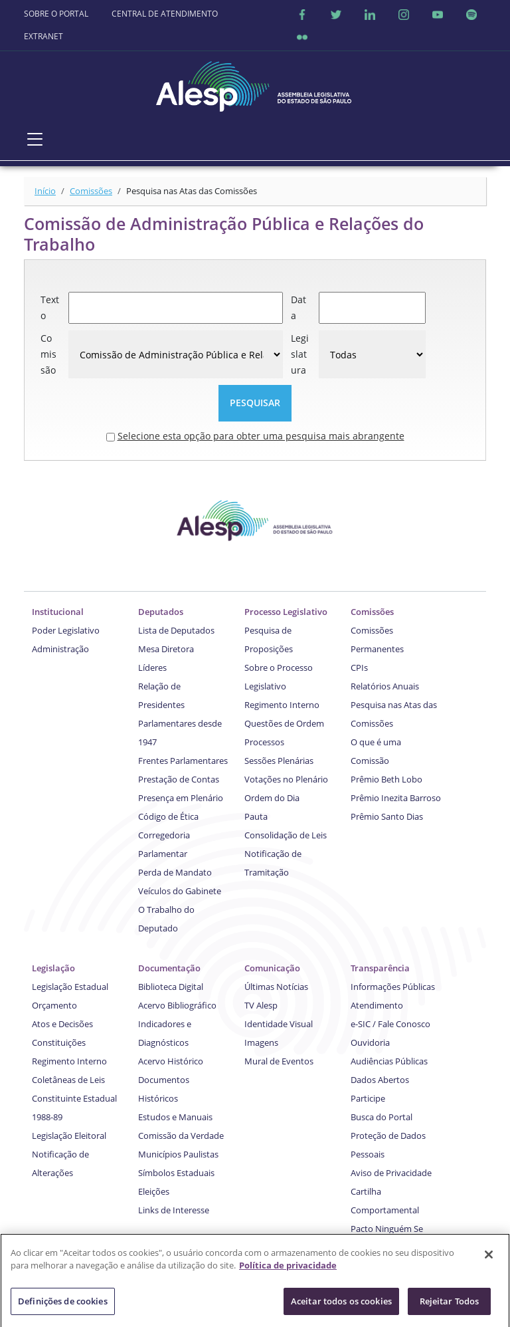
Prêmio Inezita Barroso (396, 798)
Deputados (160, 612)
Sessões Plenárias (278, 761)
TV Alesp (261, 1005)
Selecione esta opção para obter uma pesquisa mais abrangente (261, 435)
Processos (264, 742)
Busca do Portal (381, 1117)
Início (45, 191)
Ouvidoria (370, 1042)
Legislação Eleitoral (69, 1136)
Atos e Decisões (62, 1024)
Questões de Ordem (284, 723)
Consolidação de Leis (285, 835)
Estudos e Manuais (175, 1117)
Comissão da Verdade (181, 1136)
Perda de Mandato (175, 872)
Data (298, 307)
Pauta (256, 816)
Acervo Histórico (170, 1061)
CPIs (359, 667)
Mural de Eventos (278, 1061)
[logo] (255, 82)
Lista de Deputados (176, 630)
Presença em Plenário (180, 798)
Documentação (169, 968)
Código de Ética (168, 816)
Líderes (152, 667)
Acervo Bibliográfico (177, 1005)
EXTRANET (43, 36)
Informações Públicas (393, 987)
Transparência (380, 968)
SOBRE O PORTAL (56, 13)
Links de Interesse (173, 1210)
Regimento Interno (281, 705)
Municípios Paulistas (178, 1154)
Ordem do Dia (271, 798)
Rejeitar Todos (449, 1306)
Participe (368, 1098)
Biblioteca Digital (170, 987)
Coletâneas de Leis (68, 1080)
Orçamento (54, 1005)
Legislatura (300, 354)
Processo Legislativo (285, 612)
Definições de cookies (63, 1306)
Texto (50, 307)
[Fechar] (488, 1259)
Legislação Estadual (70, 987)
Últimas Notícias (276, 987)
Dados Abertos (380, 1080)
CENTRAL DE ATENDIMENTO (165, 13)
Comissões (91, 191)
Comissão (48, 354)
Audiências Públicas (389, 1061)
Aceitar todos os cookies (341, 1306)
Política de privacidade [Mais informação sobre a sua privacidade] (288, 1270)
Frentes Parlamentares (183, 761)
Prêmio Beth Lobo (386, 779)
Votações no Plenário (286, 779)
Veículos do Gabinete (179, 891)
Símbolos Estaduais (176, 1173)
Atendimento (377, 1005)
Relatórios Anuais (385, 686)
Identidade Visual (278, 1024)
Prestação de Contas (178, 779)
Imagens (261, 1042)
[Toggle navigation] (35, 139)
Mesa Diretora (166, 649)
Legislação (53, 968)
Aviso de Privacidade (391, 1173)
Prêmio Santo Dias (387, 816)
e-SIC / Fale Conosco (390, 1024)
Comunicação (272, 968)
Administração (60, 649)
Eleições (153, 1191)
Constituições (59, 1042)
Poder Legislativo (66, 630)
